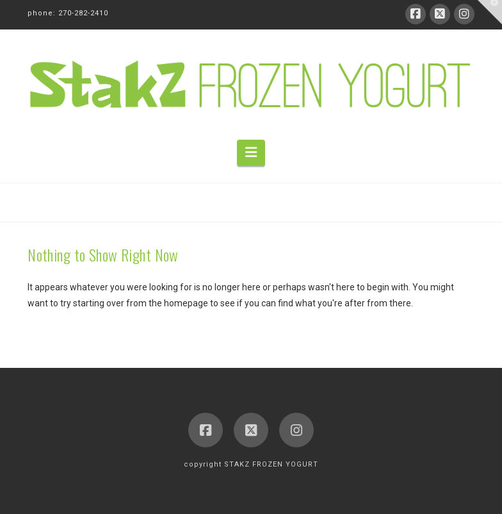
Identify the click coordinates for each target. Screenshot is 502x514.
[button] (251, 153)
